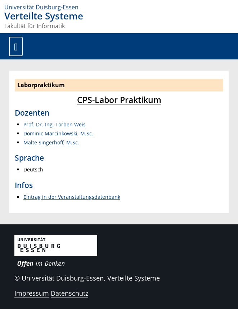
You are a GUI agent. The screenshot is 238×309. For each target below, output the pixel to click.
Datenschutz (69, 293)
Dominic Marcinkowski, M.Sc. (58, 133)
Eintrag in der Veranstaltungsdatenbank (71, 196)
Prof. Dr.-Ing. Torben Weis (54, 124)
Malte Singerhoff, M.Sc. (51, 142)
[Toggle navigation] (16, 46)
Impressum (31, 293)
